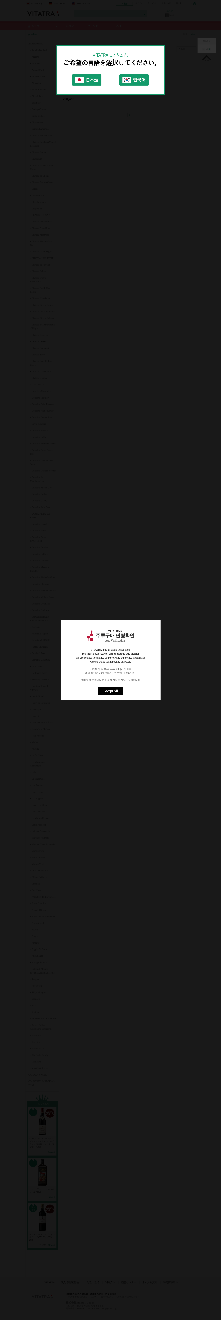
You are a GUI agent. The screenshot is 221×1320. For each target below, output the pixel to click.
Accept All (110, 691)
